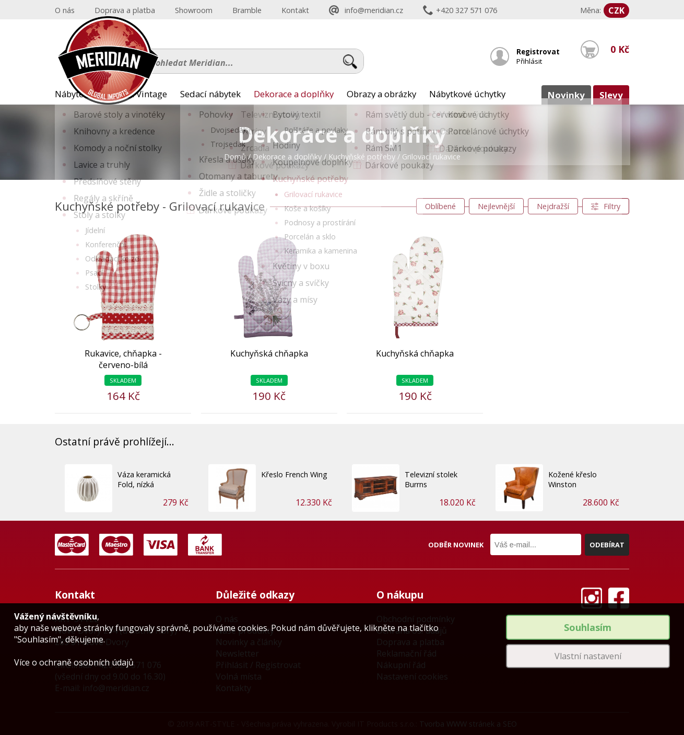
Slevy (611, 95)
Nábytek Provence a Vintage (111, 94)
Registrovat (538, 51)
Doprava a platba (125, 10)
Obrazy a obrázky (381, 94)
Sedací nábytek (210, 94)
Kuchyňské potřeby (361, 157)
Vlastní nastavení (588, 656)
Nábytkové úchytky (467, 94)
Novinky (566, 95)
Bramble (247, 10)
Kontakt (295, 10)
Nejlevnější (496, 206)
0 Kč (619, 56)
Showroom (194, 10)
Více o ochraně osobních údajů (74, 662)
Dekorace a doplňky (294, 94)
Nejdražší (553, 206)
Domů (235, 157)
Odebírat (606, 544)
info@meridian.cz (374, 10)
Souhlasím (587, 627)
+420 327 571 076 (466, 10)
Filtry (612, 206)
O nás (65, 10)
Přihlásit (529, 61)
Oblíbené (440, 206)
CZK (616, 10)
